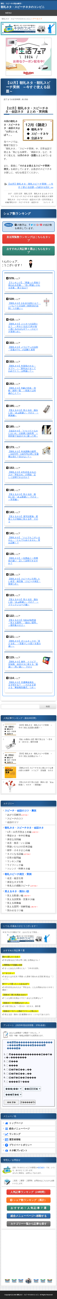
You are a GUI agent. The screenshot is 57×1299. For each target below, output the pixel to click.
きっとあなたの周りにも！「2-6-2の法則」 (22, 968)
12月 (16, 194)
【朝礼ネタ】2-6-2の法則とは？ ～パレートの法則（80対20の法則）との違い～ (24, 306)
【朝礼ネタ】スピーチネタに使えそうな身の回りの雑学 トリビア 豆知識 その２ (36, 769)
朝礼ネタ (45, 196)
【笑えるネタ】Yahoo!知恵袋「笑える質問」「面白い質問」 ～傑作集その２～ (23, 622)
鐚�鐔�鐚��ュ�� (20, 1069)
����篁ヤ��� (19, 1081)
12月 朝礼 (23, 194)
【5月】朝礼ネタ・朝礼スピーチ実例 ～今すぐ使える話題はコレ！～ (35, 755)
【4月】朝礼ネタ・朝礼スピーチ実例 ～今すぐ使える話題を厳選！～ (35, 726)
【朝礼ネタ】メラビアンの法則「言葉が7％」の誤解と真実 (23, 348)
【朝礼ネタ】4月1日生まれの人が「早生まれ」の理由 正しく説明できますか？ (22, 474)
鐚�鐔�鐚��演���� (22, 1077)
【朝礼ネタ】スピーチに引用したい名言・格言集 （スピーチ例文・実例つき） (24, 581)
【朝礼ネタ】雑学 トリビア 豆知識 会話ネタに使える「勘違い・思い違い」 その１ (23, 664)
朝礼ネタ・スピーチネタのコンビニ (23, 6)
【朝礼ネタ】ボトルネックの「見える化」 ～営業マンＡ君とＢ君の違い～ (24, 643)
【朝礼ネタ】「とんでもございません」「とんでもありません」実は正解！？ (24, 540)
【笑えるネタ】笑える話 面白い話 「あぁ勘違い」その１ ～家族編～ (23, 413)
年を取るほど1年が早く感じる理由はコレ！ (22, 960)
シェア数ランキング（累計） (28, 1200)
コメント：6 (48, 202)
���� (13, 1065)
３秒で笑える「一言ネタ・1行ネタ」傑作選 (22, 1006)
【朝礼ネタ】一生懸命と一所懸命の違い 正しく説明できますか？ (23, 561)
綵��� (13, 1061)
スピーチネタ (27, 196)
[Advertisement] (28, 1253)
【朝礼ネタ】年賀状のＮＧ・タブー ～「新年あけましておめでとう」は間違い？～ (22, 368)
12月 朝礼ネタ (34, 194)
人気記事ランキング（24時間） (28, 1192)
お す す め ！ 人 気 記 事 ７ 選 (28, 1208)
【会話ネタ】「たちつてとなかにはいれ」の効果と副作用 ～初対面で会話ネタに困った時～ (23, 433)
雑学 (51, 196)
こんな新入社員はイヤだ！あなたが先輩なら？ (24, 998)
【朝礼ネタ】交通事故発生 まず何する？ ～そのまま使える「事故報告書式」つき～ (22, 685)
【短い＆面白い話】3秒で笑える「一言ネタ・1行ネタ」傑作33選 (35, 740)
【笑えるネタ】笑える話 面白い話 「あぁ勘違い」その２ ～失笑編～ (23, 497)
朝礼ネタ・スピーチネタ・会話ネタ (22, 199)
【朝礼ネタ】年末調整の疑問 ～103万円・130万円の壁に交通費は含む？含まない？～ (23, 454)
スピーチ (18, 196)
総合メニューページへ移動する (28, 1215)
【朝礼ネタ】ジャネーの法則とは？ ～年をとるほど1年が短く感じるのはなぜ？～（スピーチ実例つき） (23, 328)
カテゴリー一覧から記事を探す (28, 1223)
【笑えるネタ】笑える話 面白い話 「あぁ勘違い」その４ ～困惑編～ (36, 783)
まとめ (44, 194)
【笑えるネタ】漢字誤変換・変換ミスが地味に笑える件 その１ (23, 519)
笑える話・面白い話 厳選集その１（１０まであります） (28, 1014)
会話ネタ (37, 196)
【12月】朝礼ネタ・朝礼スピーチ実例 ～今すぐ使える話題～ (28, 87)
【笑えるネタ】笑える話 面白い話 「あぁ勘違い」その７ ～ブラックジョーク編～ (23, 602)
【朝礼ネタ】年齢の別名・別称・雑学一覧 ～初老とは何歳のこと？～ (22, 390)
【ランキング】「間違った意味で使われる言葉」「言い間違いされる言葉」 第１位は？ (24, 285)
